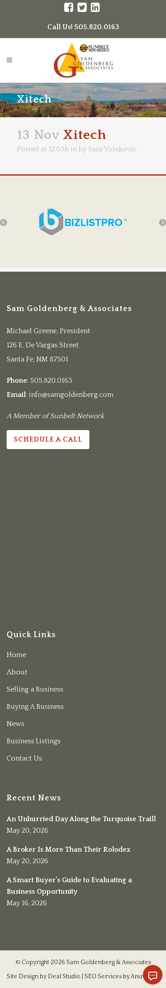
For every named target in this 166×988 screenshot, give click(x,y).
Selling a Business (35, 689)
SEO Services (103, 976)
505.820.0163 (51, 380)
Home (16, 655)
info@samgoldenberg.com (71, 395)
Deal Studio (64, 976)
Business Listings (34, 741)
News (15, 724)
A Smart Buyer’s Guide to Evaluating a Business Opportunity (69, 886)
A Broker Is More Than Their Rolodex (69, 849)
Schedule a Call (48, 439)
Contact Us (24, 758)
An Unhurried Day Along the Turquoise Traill (81, 819)
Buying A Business (35, 707)
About (17, 672)
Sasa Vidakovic (112, 149)
